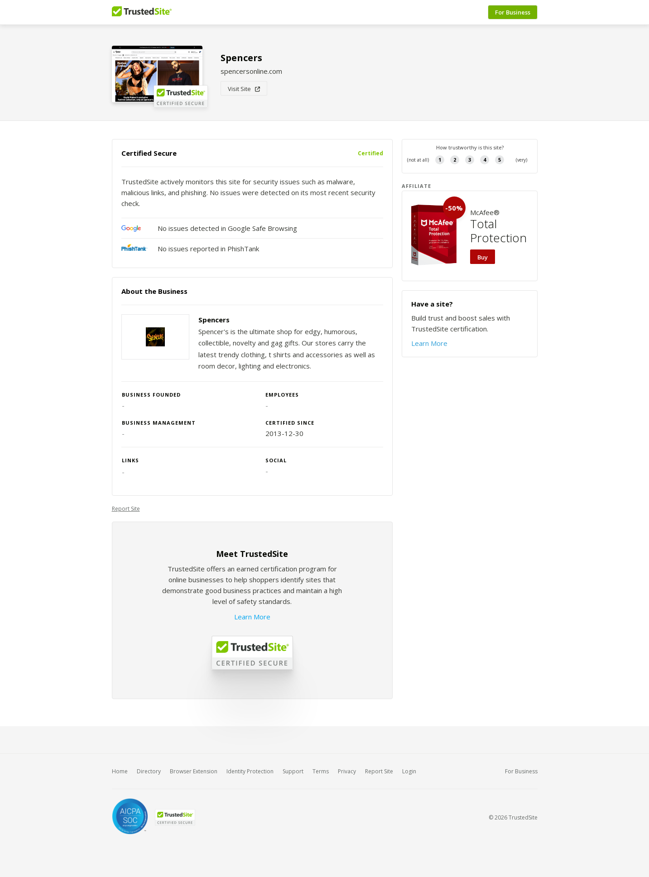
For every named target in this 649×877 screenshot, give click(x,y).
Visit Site (244, 89)
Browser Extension (193, 771)
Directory (149, 771)
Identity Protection (250, 771)
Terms (320, 771)
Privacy (347, 771)
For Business (512, 12)
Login (409, 771)
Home (120, 771)
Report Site (126, 509)
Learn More (252, 616)
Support (293, 771)
